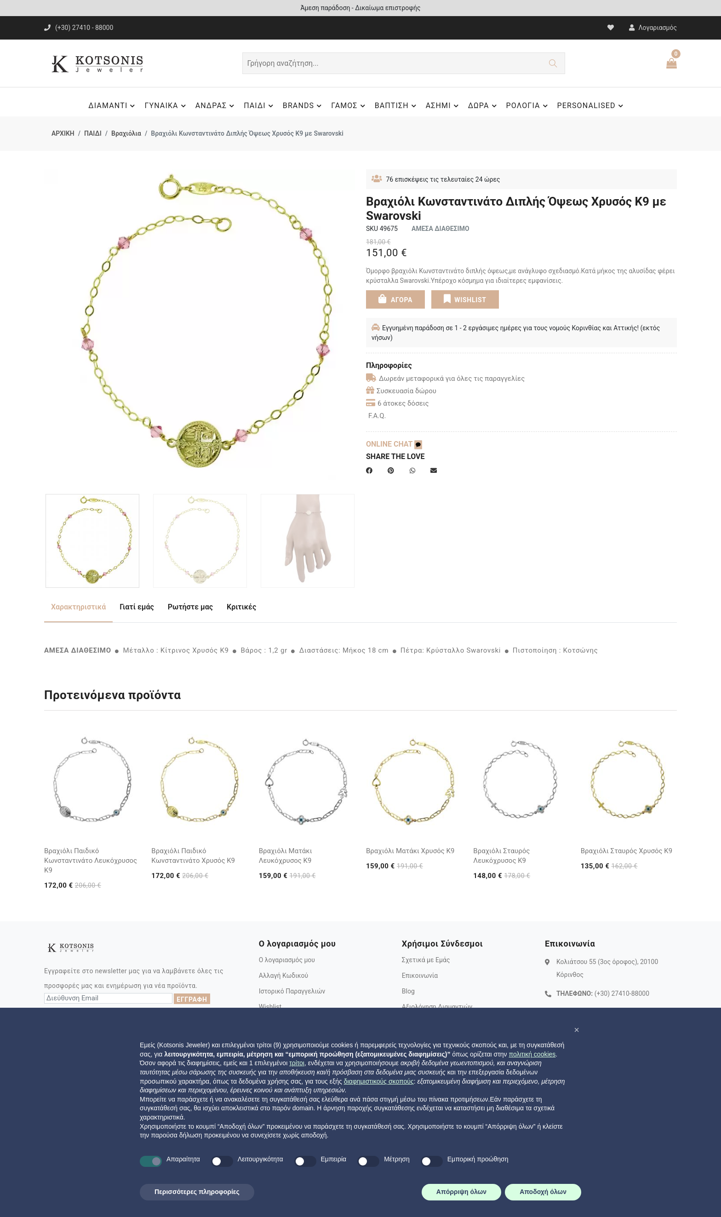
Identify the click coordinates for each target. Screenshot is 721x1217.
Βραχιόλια (126, 133)
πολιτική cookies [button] (532, 1054)
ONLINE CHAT (394, 444)
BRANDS (303, 106)
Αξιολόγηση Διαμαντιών (437, 1006)
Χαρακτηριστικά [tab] (78, 607)
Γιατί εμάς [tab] (137, 607)
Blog (408, 991)
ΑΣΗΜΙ (443, 106)
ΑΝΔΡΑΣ (216, 106)
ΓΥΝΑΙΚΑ (166, 106)
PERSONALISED (591, 106)
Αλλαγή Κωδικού (283, 975)
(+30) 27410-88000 (622, 993)
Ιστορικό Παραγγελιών (292, 991)
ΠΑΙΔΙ (260, 106)
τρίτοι (296, 1063)
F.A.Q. (377, 416)
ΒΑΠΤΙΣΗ (397, 106)
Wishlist (270, 1006)
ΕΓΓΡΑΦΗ (192, 999)
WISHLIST (464, 299)
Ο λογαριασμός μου (287, 960)
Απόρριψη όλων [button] (461, 1191)
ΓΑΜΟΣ (349, 106)
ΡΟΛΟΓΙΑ (528, 106)
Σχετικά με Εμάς (426, 960)
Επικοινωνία (420, 975)
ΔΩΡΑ (483, 106)
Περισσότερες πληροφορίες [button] (197, 1191)
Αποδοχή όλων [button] (543, 1191)
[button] (576, 1029)
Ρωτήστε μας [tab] (190, 607)
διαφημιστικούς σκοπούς (379, 1081)
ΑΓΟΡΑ (395, 299)
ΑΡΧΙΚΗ (63, 133)
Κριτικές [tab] (241, 607)
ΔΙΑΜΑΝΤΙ (112, 106)
